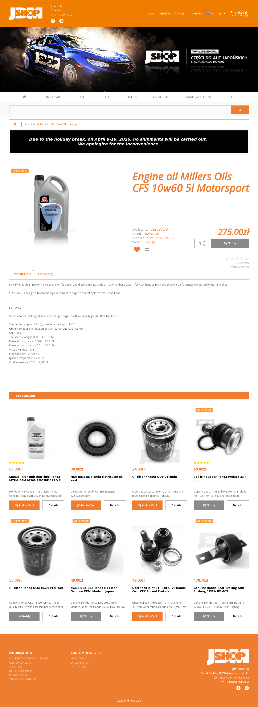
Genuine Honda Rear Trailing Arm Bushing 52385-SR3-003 (219, 589)
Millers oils (151, 233)
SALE (106, 97)
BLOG (231, 97)
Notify (230, 243)
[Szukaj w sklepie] (120, 109)
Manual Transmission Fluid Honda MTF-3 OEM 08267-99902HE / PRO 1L (35, 478)
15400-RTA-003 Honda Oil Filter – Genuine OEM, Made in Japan (95, 589)
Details (53, 505)
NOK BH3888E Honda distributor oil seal (97, 478)
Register (164, 13)
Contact (55, 10)
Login (151, 13)
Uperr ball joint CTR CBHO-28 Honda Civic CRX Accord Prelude (159, 589)
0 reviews (243, 262)
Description (21, 274)
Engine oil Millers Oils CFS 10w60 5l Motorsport (52, 124)
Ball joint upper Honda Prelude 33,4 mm (220, 478)
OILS (83, 97)
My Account (79, 658)
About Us (56, 6)
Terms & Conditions (22, 679)
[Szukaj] (240, 109)
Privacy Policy (18, 675)
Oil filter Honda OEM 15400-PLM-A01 (36, 588)
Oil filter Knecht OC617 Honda (154, 477)
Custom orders (20, 662)
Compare (196, 13)
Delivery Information (23, 671)
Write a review (239, 267)
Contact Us (78, 667)
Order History (81, 662)
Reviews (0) (45, 274)
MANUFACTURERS (198, 97)
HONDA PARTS (53, 97)
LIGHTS (131, 97)
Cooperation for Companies (28, 658)
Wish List (180, 13)
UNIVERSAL (161, 97)
